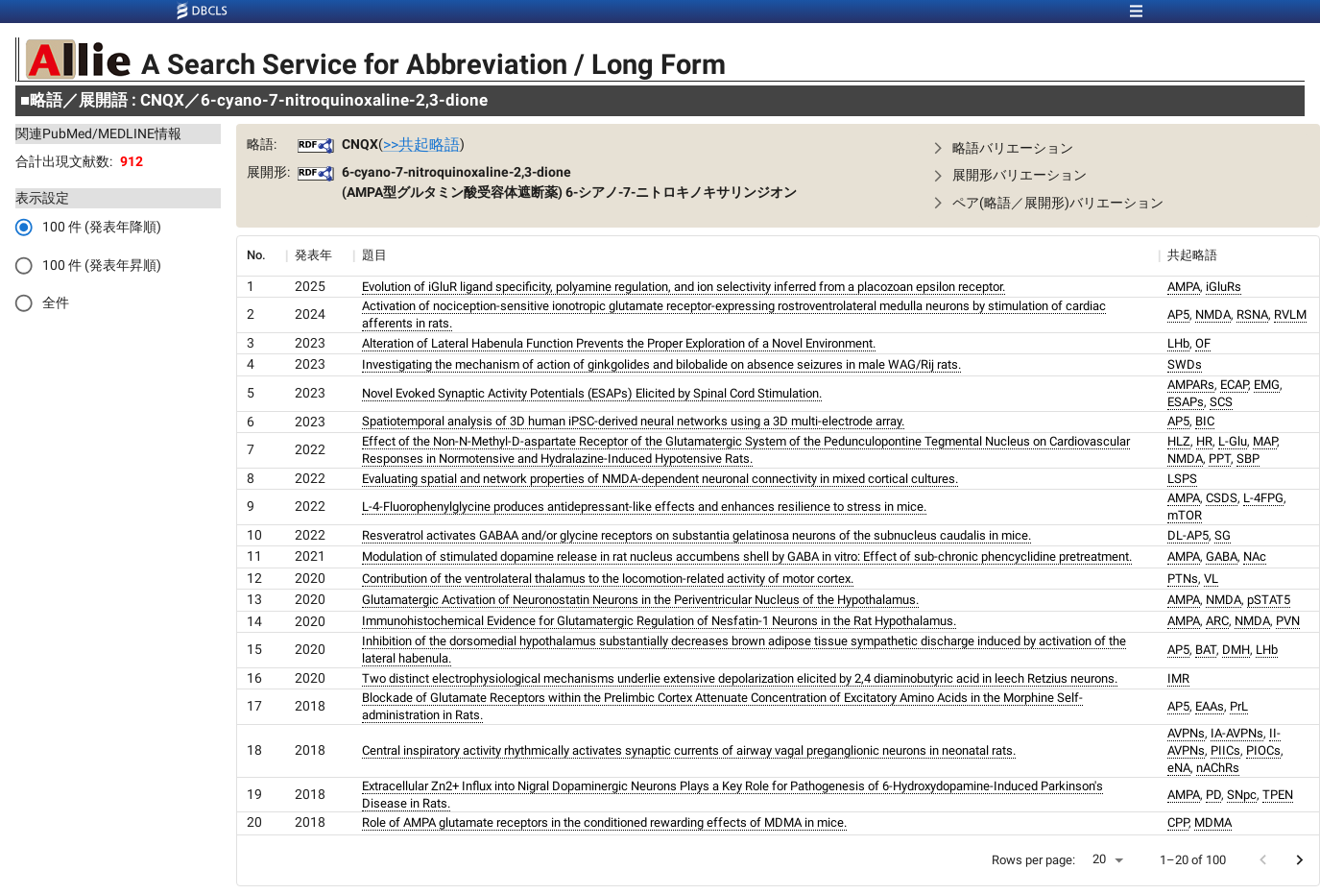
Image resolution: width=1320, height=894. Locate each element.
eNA (1178, 768)
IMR (1178, 678)
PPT (1220, 458)
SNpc (1242, 794)
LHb (1178, 343)
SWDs (1184, 364)
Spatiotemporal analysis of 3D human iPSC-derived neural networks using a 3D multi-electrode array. (633, 421)
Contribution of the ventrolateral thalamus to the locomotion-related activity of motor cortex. (607, 578)
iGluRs (1223, 286)
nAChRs (1217, 768)
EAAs (1209, 706)
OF (1203, 343)
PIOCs (1263, 750)
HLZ (1178, 441)
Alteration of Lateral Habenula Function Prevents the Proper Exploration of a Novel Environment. (619, 343)
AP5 (1178, 314)
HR (1204, 441)
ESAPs (1185, 402)
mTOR (1184, 515)
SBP (1248, 458)
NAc (1254, 556)
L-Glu (1232, 441)
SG (1222, 535)
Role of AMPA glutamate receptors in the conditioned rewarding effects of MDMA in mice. (604, 822)
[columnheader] (261, 255)
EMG (1267, 384)
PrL (1239, 706)
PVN (1288, 621)
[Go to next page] (1299, 860)
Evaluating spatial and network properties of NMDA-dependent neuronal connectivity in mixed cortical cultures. (660, 478)
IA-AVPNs (1237, 733)
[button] (1112, 148)
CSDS (1221, 498)
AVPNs (1186, 733)
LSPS (1182, 478)
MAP (1265, 441)
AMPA (1183, 286)
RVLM (1290, 314)
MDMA (1213, 822)
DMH (1236, 649)
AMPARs (1190, 384)
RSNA (1252, 314)
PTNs (1182, 578)
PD (1213, 794)
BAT (1205, 649)
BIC (1204, 421)
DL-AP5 (1188, 535)
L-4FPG (1263, 498)
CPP (1177, 822)
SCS (1221, 402)
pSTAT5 (1268, 599)
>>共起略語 (421, 144)
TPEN (1277, 794)
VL (1211, 578)
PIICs (1225, 750)
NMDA (1213, 314)
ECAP (1234, 384)
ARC (1217, 621)
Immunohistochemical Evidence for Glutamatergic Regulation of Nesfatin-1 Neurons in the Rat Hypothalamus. (659, 621)
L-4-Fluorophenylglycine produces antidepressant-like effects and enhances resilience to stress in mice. (644, 506)
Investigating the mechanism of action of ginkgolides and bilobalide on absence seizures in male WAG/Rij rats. (661, 364)
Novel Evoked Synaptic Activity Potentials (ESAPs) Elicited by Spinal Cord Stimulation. (592, 393)
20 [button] (1099, 859)
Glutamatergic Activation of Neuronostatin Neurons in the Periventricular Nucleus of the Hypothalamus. (640, 599)
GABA (1221, 556)
